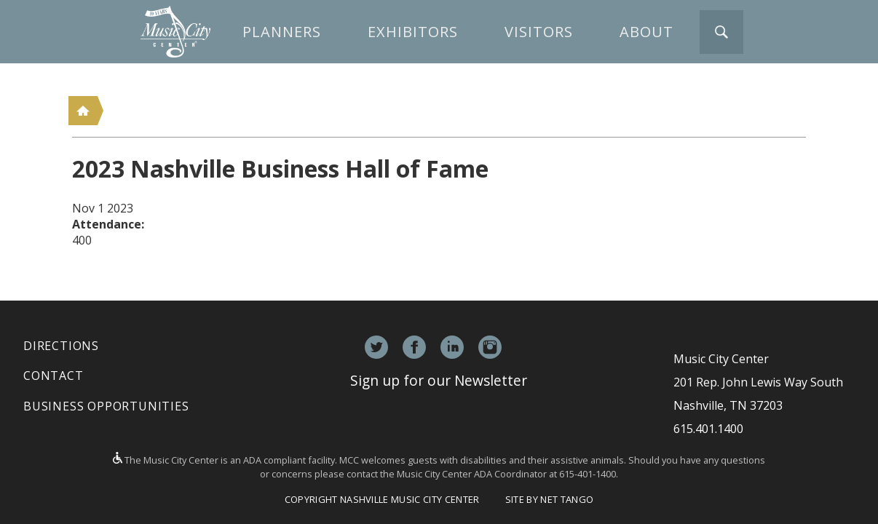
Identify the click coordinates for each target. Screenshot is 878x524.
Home (83, 110)
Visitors (539, 31)
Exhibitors (413, 31)
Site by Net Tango (549, 499)
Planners (281, 31)
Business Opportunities (106, 406)
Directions (61, 346)
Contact (53, 376)
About (646, 31)
